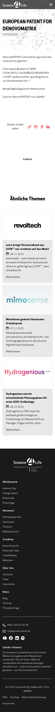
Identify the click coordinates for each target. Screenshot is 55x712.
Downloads (8, 498)
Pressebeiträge (11, 608)
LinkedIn (40, 97)
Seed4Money (10, 555)
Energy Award (10, 493)
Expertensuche (11, 546)
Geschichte (9, 584)
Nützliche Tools (11, 551)
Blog (5, 598)
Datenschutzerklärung (34, 697)
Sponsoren (8, 522)
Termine (7, 603)
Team (6, 579)
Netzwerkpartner (12, 517)
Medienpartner (11, 532)
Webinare (8, 560)
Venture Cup (9, 488)
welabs (27, 691)
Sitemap (14, 697)
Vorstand (7, 574)
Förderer (7, 527)
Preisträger (9, 503)
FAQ (5, 697)
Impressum (9, 703)
